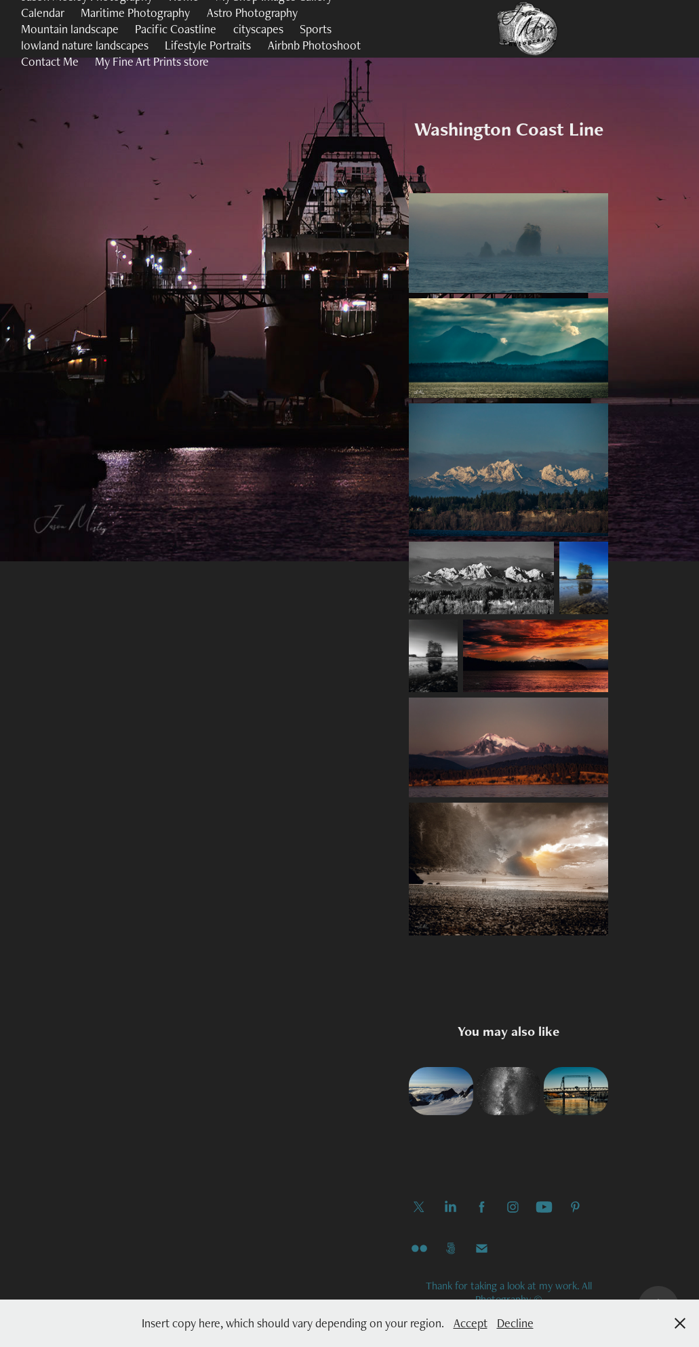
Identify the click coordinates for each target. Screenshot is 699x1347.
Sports (316, 29)
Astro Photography (252, 12)
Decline (515, 1323)
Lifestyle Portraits (208, 45)
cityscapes (258, 29)
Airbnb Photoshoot (314, 45)
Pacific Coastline (175, 29)
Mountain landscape (70, 29)
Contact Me (50, 61)
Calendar (42, 12)
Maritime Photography (135, 12)
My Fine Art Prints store (152, 61)
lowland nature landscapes (84, 45)
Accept (470, 1323)
